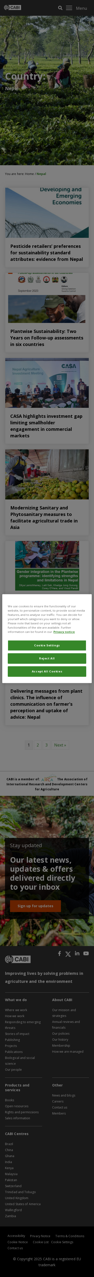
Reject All (47, 658)
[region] (46, 638)
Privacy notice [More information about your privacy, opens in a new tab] (64, 632)
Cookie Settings (47, 645)
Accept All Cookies (47, 671)
